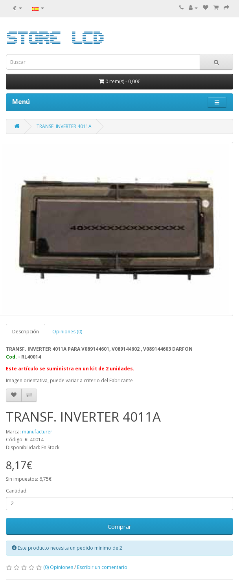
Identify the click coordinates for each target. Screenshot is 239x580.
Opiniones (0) (67, 331)
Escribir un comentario (102, 567)
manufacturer (37, 431)
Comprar (119, 526)
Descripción (25, 331)
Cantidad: (17, 490)
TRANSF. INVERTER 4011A (64, 126)
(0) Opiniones (58, 567)
